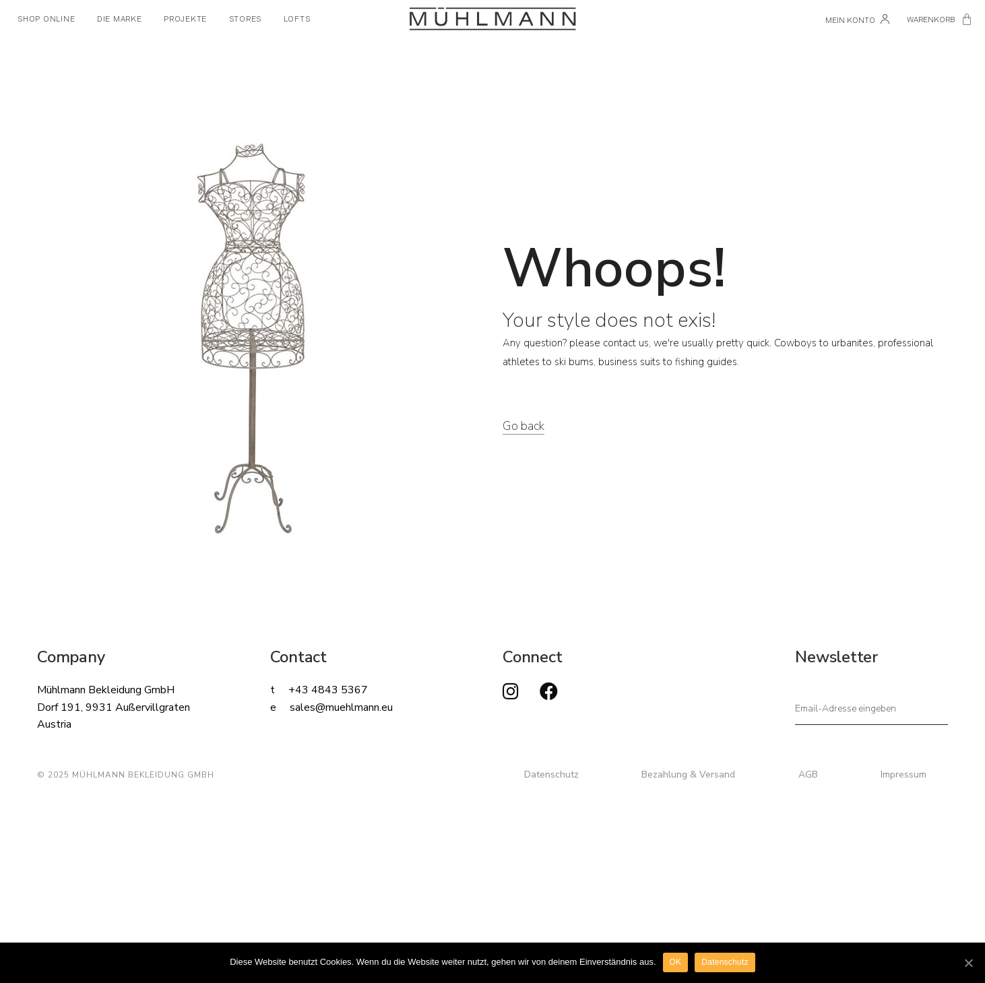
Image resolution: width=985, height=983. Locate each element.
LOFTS (297, 19)
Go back (523, 426)
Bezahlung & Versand (688, 774)
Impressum (903, 774)
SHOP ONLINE (46, 19)
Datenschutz (551, 774)
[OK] (968, 963)
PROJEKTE (185, 19)
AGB (808, 774)
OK (676, 962)
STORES (245, 19)
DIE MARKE (119, 19)
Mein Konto (857, 20)
